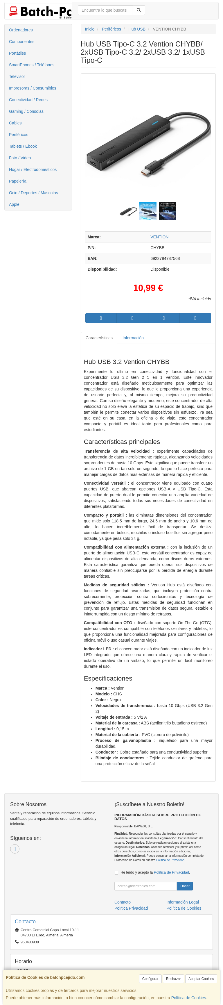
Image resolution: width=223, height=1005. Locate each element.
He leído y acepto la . (155, 872)
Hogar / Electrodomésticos (33, 169)
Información (133, 337)
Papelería (17, 181)
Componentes (21, 41)
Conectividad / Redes (28, 99)
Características (99, 337)
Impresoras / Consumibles (32, 88)
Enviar (185, 886)
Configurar (150, 979)
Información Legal (183, 902)
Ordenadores (21, 30)
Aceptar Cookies (201, 979)
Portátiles (17, 53)
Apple (14, 204)
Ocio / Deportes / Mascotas (33, 192)
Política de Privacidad (170, 860)
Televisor (17, 76)
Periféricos (18, 134)
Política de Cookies (188, 997)
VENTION (159, 237)
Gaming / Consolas (26, 111)
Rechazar (173, 979)
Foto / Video (20, 158)
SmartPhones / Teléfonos (31, 65)
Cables (15, 123)
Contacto (122, 902)
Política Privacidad (131, 908)
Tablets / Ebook (23, 146)
